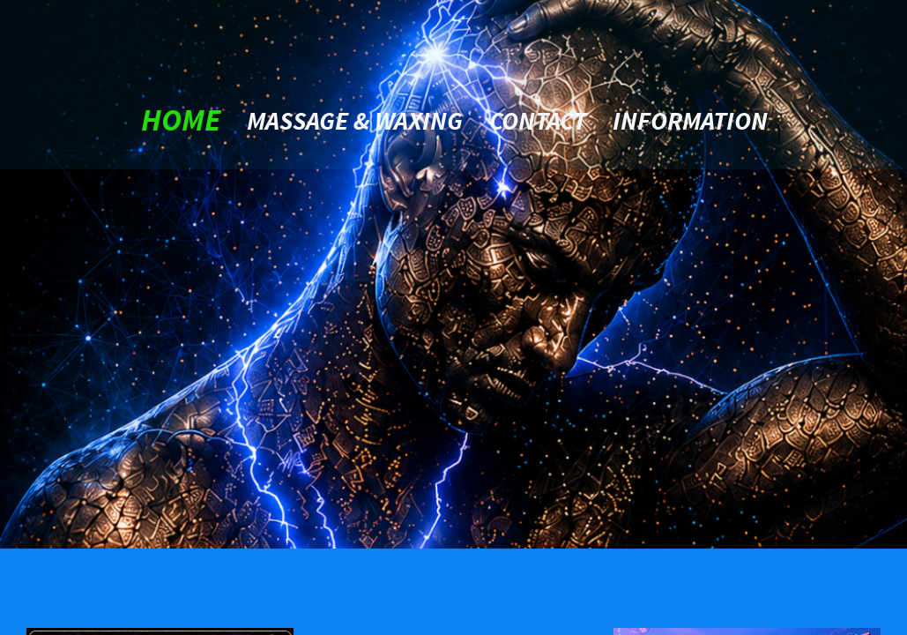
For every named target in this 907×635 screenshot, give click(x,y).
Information (690, 120)
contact (537, 120)
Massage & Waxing (355, 120)
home (180, 120)
